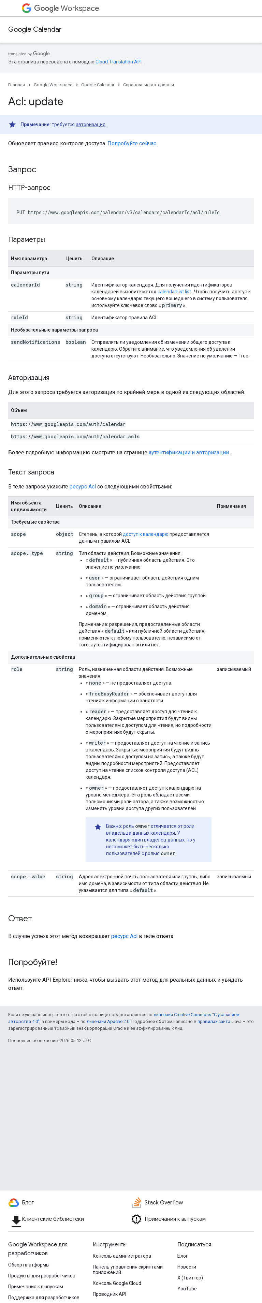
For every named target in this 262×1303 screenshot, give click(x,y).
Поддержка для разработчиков (43, 1297)
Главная (16, 84)
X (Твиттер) (190, 1277)
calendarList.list (174, 291)
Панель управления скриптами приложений (128, 1269)
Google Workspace (53, 84)
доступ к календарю (146, 534)
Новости (186, 1267)
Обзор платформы (28, 1265)
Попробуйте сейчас (131, 143)
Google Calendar (35, 29)
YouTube (187, 1288)
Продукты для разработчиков (41, 1275)
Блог (182, 1256)
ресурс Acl (83, 486)
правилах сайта (214, 1021)
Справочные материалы (148, 84)
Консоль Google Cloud (117, 1283)
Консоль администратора (122, 1256)
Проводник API (109, 1294)
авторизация (90, 124)
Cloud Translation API (119, 61)
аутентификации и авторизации (189, 452)
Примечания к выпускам (35, 1286)
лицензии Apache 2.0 (108, 1021)
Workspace (66, 8)
